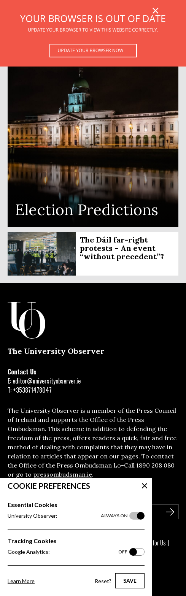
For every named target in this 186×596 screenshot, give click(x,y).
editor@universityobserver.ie (47, 380)
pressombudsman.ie (62, 474)
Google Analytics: (67, 551)
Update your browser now (91, 50)
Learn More (21, 581)
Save (130, 580)
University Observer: (67, 515)
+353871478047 (32, 390)
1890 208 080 (155, 465)
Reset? (103, 581)
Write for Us (153, 542)
